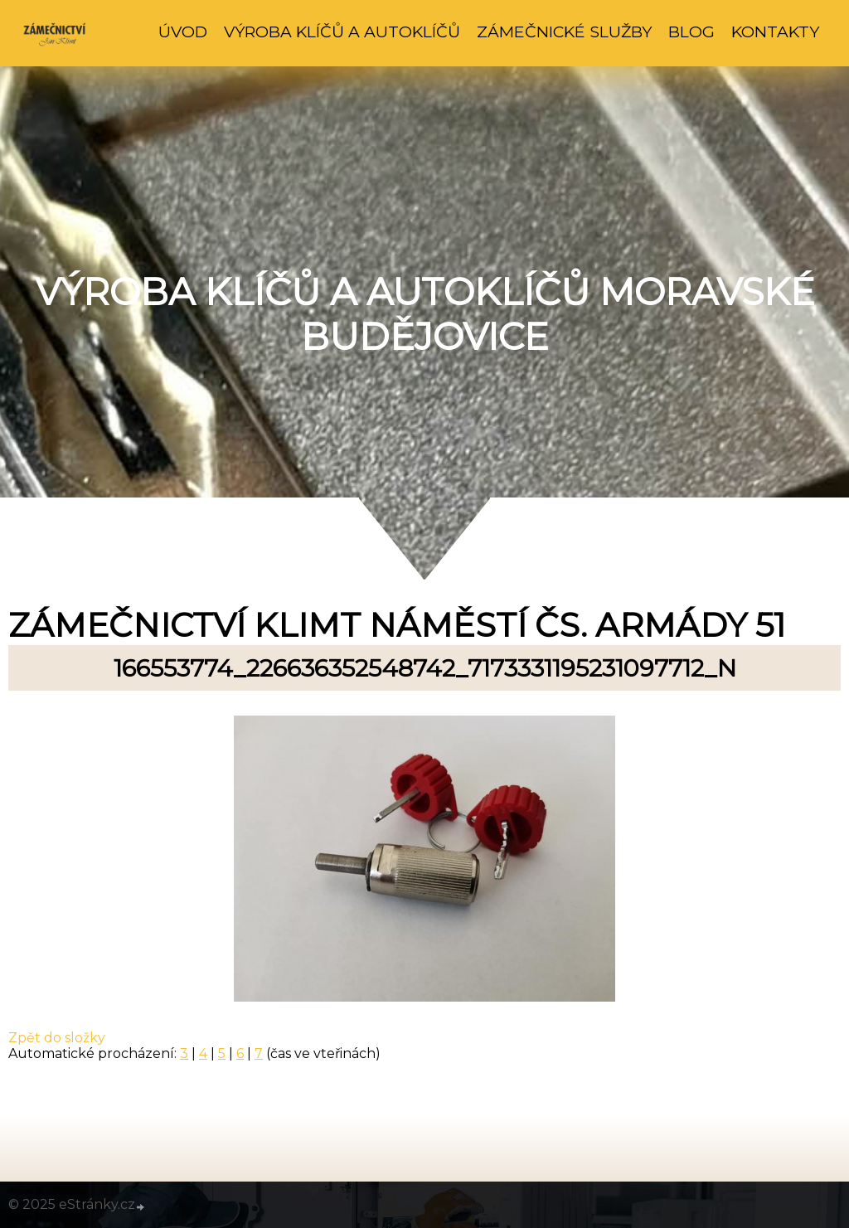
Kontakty (775, 31)
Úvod (182, 31)
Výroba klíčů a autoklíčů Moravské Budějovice (425, 314)
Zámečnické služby (564, 31)
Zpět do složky (56, 1038)
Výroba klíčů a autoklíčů (342, 31)
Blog (691, 31)
